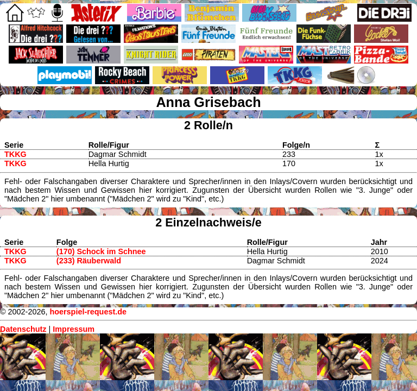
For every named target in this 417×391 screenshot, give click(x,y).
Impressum (73, 329)
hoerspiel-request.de (88, 311)
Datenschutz (23, 329)
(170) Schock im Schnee (101, 251)
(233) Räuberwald (88, 260)
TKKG (15, 154)
